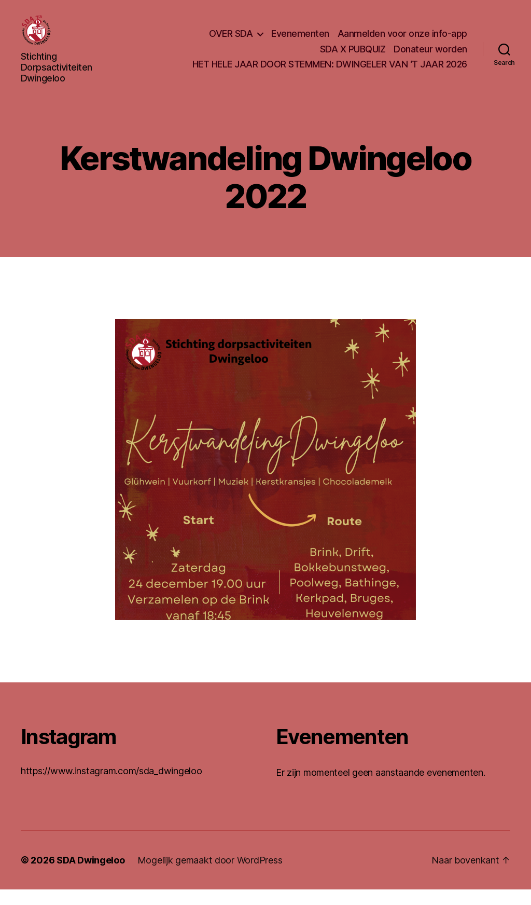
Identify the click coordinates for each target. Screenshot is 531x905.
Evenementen (300, 41)
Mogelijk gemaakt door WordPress (210, 875)
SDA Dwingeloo (91, 875)
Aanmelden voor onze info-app (402, 41)
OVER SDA (231, 41)
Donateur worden (430, 56)
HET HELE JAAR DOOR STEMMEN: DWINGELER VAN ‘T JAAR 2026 (329, 71)
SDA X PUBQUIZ (353, 56)
